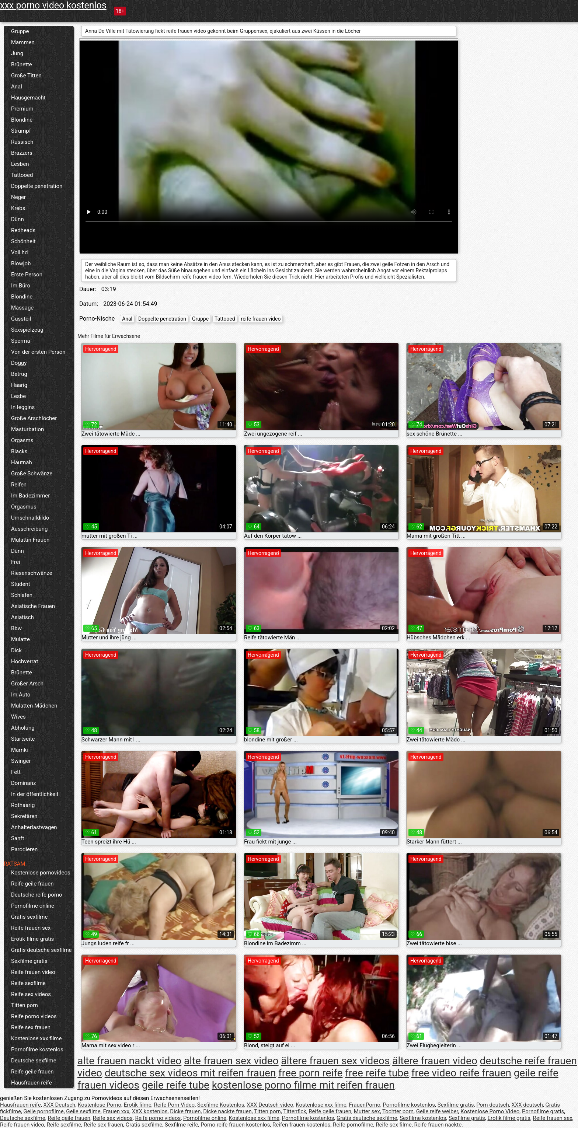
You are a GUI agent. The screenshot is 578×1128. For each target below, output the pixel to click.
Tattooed (22, 175)
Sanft (17, 838)
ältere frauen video (434, 1061)
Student (20, 584)
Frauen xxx (116, 1111)
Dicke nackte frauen (227, 1111)
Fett (16, 772)
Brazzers (21, 153)
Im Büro (20, 285)
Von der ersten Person (38, 352)
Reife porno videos (34, 1016)
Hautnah (21, 462)
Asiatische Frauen (33, 606)
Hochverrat (24, 661)
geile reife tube (175, 1085)
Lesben (20, 164)
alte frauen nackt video (129, 1061)
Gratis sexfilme (29, 917)
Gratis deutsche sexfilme (41, 950)
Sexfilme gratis (29, 961)
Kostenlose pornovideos (40, 872)
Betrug (19, 374)
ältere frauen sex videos (335, 1061)
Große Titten (26, 75)
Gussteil (21, 318)
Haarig (19, 385)
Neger (18, 197)
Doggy (19, 363)
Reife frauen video (33, 972)
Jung (17, 53)
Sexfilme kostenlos (423, 1118)
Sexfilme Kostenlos (220, 1104)
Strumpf (21, 131)
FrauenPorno (364, 1104)
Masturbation (27, 429)
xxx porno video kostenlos (53, 5)
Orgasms (22, 440)
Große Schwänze (31, 473)
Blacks (19, 451)
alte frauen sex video (231, 1061)
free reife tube (377, 1073)
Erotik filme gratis (32, 939)
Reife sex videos (31, 994)
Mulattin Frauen (30, 540)
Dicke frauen (185, 1111)
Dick (16, 650)
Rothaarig (23, 805)
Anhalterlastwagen (34, 827)
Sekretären (24, 816)
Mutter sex (367, 1111)
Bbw (16, 628)
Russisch (22, 142)
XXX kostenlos (150, 1111)
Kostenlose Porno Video (489, 1111)
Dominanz (23, 783)
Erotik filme (138, 1104)
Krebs (18, 208)
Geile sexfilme (83, 1111)
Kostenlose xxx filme (36, 1038)
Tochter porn (398, 1111)
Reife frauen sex (31, 928)
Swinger (21, 761)
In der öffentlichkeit (35, 794)
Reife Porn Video (174, 1104)
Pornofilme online (32, 905)
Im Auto (20, 694)
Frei (15, 562)
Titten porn (24, 1005)
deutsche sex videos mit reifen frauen (190, 1073)
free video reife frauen (461, 1073)
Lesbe (18, 396)
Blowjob (21, 263)
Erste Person (26, 274)
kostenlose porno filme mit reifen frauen (303, 1085)
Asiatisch (22, 617)
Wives (18, 716)
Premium (22, 108)
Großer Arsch (27, 683)
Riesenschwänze (31, 573)
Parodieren (24, 849)
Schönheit (23, 241)
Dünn (17, 219)
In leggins (23, 407)
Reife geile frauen (32, 883)
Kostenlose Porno (99, 1104)
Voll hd (19, 252)
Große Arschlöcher (34, 418)
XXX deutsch (527, 1104)
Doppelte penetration (36, 186)
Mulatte (20, 639)
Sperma (20, 341)
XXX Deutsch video (270, 1104)
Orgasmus (23, 506)
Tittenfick (294, 1111)
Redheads (23, 230)
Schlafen (21, 595)
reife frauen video (261, 319)
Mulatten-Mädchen (34, 705)
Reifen (19, 484)
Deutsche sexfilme (33, 1060)
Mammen (23, 42)
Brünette (21, 64)
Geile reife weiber (437, 1111)
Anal (16, 86)
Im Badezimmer (30, 495)
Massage (22, 307)
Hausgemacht (28, 97)
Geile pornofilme (44, 1111)
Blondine (21, 119)
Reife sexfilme (28, 983)
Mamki (19, 750)
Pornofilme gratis (543, 1111)
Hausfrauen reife (31, 1082)
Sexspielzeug (27, 329)
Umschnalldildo (30, 517)
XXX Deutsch (59, 1104)
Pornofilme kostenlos (37, 1049)
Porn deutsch (492, 1104)
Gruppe (20, 31)
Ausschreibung (29, 528)
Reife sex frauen (31, 1027)
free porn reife (310, 1073)
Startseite (23, 739)
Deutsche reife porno (36, 894)
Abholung (23, 727)
